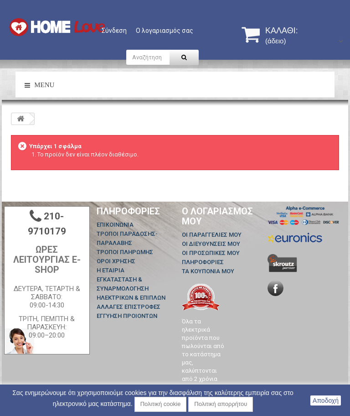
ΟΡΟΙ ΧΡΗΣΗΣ (116, 261)
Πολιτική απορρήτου (220, 403)
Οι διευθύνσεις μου (211, 243)
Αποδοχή (326, 400)
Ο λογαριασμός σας (164, 30)
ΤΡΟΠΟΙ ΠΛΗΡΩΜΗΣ (125, 252)
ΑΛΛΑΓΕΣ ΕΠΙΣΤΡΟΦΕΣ (128, 306)
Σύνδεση (114, 30)
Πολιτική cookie (160, 403)
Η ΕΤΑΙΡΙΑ (110, 270)
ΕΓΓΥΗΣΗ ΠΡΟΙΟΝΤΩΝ (127, 315)
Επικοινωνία (115, 224)
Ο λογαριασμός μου (217, 216)
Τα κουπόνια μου (208, 271)
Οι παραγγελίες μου (212, 234)
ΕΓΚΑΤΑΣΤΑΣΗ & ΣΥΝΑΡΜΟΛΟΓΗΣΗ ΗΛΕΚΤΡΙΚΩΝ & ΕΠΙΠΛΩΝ (131, 288)
